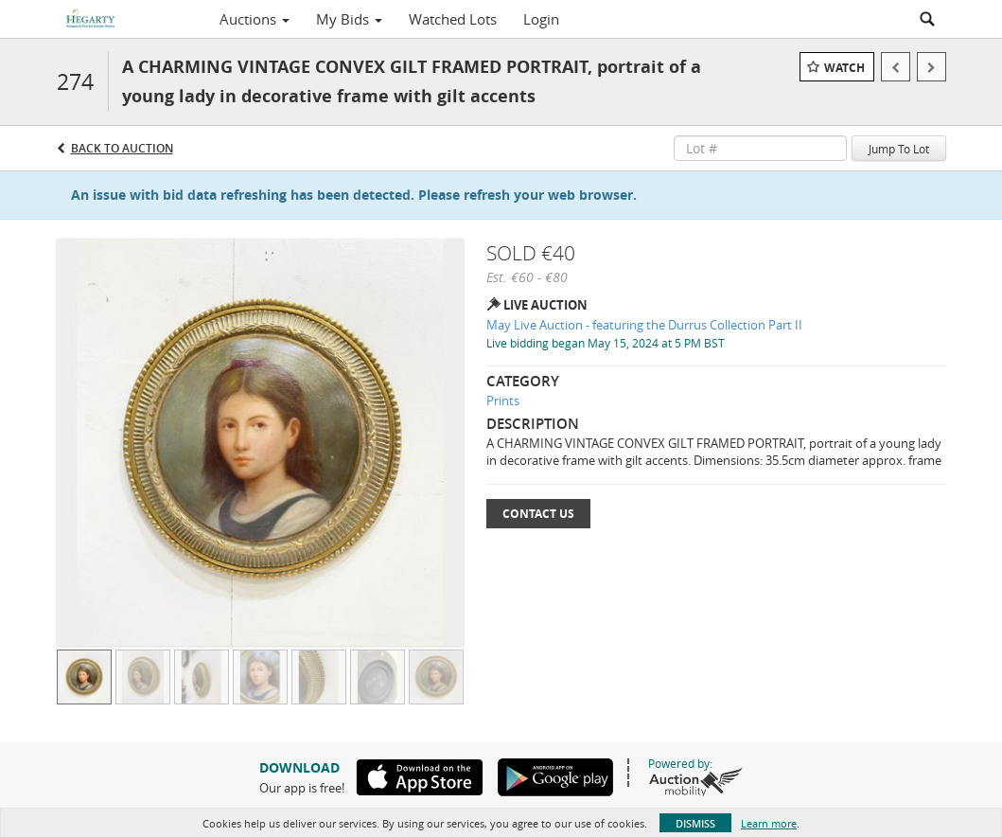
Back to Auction (122, 148)
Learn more (769, 823)
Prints (502, 400)
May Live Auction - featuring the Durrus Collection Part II (644, 324)
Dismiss (695, 823)
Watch (844, 68)
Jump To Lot (899, 148)
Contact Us (538, 514)
